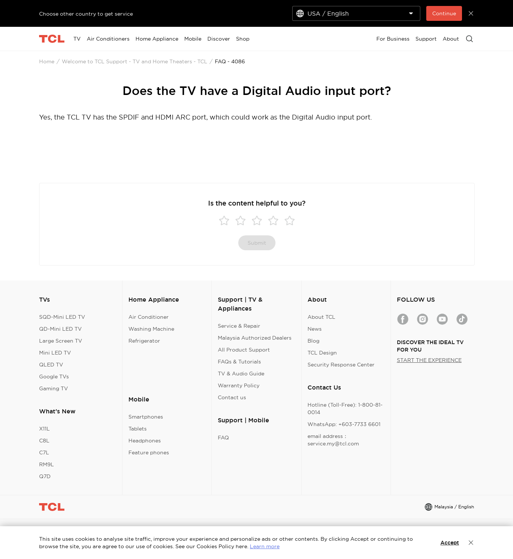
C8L (44, 440)
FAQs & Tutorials (239, 361)
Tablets (137, 428)
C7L (44, 452)
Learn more (265, 546)
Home (46, 61)
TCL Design (322, 352)
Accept (449, 542)
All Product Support (244, 349)
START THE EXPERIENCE (429, 360)
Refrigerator (144, 340)
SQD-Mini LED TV (62, 317)
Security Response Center (341, 364)
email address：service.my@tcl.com (333, 440)
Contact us (232, 397)
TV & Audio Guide (241, 373)
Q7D (45, 476)
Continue (444, 13)
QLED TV (51, 364)
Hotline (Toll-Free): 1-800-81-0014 (345, 408)
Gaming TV (53, 388)
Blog (313, 340)
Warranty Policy (238, 385)
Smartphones (145, 416)
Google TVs (54, 376)
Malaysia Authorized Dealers (254, 337)
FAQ (223, 437)
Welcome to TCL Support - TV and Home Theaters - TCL (134, 61)
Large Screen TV (60, 340)
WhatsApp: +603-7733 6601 (344, 424)
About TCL (321, 317)
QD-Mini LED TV (60, 328)
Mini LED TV (55, 352)
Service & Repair (239, 326)
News (315, 328)
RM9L (46, 464)
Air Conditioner (148, 317)
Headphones (144, 440)
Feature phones (148, 452)
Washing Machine (151, 328)
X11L (44, 428)
